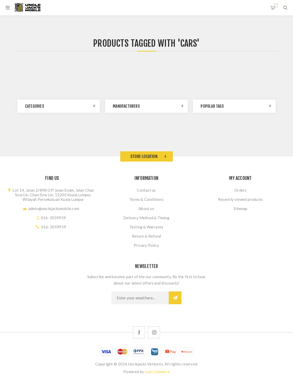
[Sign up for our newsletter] (140, 297)
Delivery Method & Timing (146, 217)
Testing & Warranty (146, 227)
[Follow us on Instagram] (154, 332)
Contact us (146, 190)
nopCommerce (157, 371)
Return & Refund (146, 236)
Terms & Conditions (146, 199)
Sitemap (240, 208)
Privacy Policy (146, 245)
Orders (240, 190)
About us (146, 208)
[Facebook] (139, 332)
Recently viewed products (240, 199)
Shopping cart (276, 5)
